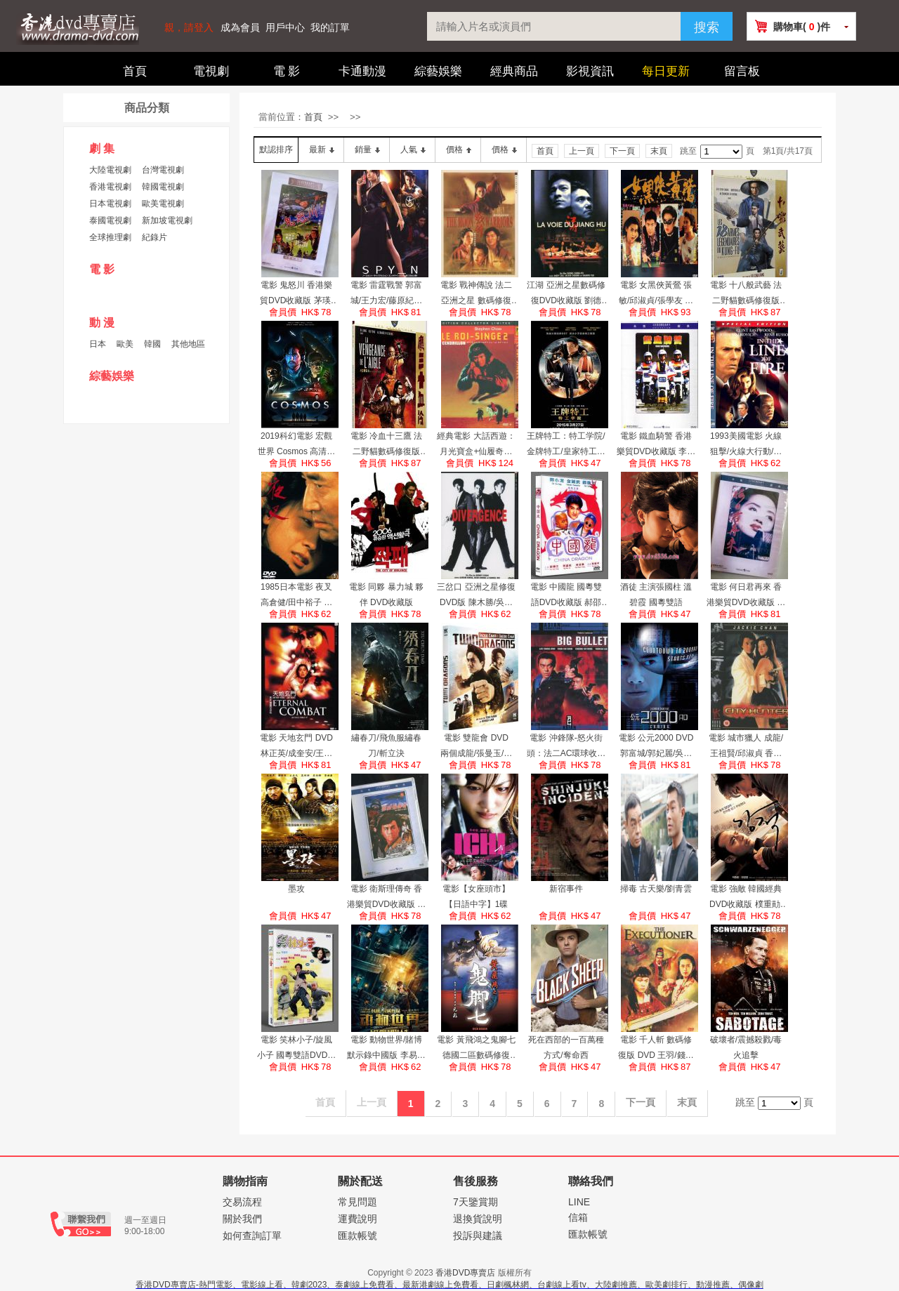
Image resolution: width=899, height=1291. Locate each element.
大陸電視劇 (110, 170)
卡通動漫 (362, 71)
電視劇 (211, 71)
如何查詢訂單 (252, 1235)
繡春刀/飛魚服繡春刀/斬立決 (386, 745)
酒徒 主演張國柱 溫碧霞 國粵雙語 (656, 594)
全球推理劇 (110, 237)
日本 (97, 344)
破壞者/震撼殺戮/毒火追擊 (746, 1047)
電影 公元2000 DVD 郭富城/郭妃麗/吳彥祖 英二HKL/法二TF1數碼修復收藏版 (656, 747)
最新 (317, 149)
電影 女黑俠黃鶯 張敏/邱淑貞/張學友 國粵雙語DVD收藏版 (656, 294)
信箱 (578, 1217)
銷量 (363, 149)
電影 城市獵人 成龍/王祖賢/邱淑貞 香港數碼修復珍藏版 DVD (746, 747)
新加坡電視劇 (167, 220)
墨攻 (296, 889)
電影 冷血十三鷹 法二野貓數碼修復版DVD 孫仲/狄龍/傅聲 (386, 445)
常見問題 (357, 1201)
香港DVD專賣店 (465, 1273)
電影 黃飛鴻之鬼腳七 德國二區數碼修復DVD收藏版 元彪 (476, 1049)
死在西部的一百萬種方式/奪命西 (566, 1047)
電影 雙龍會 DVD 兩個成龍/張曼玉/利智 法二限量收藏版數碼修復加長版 (476, 747)
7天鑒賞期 (475, 1201)
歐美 (125, 344)
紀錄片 (154, 237)
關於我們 (242, 1218)
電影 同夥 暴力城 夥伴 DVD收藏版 (386, 594)
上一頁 (581, 151)
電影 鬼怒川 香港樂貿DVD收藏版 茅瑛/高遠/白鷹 (296, 294)
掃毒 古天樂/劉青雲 (656, 889)
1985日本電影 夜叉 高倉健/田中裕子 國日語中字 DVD (297, 596)
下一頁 (622, 151)
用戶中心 (285, 27)
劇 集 (101, 148)
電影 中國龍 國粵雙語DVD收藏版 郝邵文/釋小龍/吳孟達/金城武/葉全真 (566, 596)
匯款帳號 (357, 1235)
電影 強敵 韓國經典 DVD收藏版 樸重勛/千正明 (745, 898)
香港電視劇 (110, 187)
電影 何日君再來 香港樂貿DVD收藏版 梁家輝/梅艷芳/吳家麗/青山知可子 (746, 596)
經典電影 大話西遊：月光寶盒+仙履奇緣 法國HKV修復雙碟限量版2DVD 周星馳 (476, 445)
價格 (454, 149)
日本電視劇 (110, 203)
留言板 (742, 71)
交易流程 (242, 1201)
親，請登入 (189, 27)
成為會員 (240, 27)
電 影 (287, 71)
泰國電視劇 (110, 220)
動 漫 (101, 323)
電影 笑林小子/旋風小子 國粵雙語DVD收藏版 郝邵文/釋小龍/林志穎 (296, 1049)
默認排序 (276, 149)
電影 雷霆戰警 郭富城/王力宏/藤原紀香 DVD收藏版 (386, 294)
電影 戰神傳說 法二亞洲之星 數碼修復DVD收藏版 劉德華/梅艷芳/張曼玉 (476, 294)
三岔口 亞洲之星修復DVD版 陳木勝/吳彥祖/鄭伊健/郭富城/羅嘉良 (476, 596)
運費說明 (357, 1218)
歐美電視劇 (163, 203)
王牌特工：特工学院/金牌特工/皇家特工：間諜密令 (566, 445)
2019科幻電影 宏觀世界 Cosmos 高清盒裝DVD (297, 445)
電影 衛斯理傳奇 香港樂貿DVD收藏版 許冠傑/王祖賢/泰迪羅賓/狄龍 (386, 898)
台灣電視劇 (163, 170)
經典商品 (514, 71)
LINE (579, 1201)
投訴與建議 (477, 1235)
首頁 (135, 71)
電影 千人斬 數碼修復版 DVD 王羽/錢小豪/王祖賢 (655, 1049)
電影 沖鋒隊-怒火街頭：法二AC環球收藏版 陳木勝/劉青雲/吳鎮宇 (566, 747)
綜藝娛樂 (438, 71)
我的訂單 (330, 27)
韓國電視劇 (163, 187)
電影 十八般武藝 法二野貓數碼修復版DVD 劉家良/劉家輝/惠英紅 (745, 294)
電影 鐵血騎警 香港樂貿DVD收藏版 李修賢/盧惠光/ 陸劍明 (656, 445)
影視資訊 (590, 71)
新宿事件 (566, 889)
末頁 (658, 151)
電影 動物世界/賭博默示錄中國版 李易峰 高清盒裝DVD (386, 1049)
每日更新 (666, 71)
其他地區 (188, 344)
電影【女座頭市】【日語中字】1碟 (476, 896)
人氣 (408, 149)
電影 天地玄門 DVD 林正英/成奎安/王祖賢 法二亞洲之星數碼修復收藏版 (296, 747)
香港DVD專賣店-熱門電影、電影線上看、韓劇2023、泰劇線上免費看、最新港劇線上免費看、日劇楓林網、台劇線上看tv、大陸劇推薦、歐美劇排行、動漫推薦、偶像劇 (449, 1285)
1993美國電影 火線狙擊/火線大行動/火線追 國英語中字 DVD (746, 445)
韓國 (152, 344)
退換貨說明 (477, 1218)
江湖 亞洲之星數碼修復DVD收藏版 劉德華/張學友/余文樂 (566, 294)
